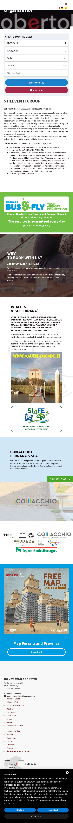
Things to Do (36, 90)
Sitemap (10, 744)
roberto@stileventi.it (40, 108)
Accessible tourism (15, 725)
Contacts (10, 741)
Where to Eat (12, 702)
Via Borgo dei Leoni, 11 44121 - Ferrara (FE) (13, 684)
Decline (20, 810)
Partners (10, 734)
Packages (11, 712)
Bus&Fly (10, 708)
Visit (60, 478)
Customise (36, 816)
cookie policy (38, 785)
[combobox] (36, 58)
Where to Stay (36, 82)
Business (10, 722)
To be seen (11, 715)
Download (36, 652)
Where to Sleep (13, 698)
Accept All (53, 810)
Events (10, 719)
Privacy (10, 748)
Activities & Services (16, 705)
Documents (11, 738)
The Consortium (13, 731)
